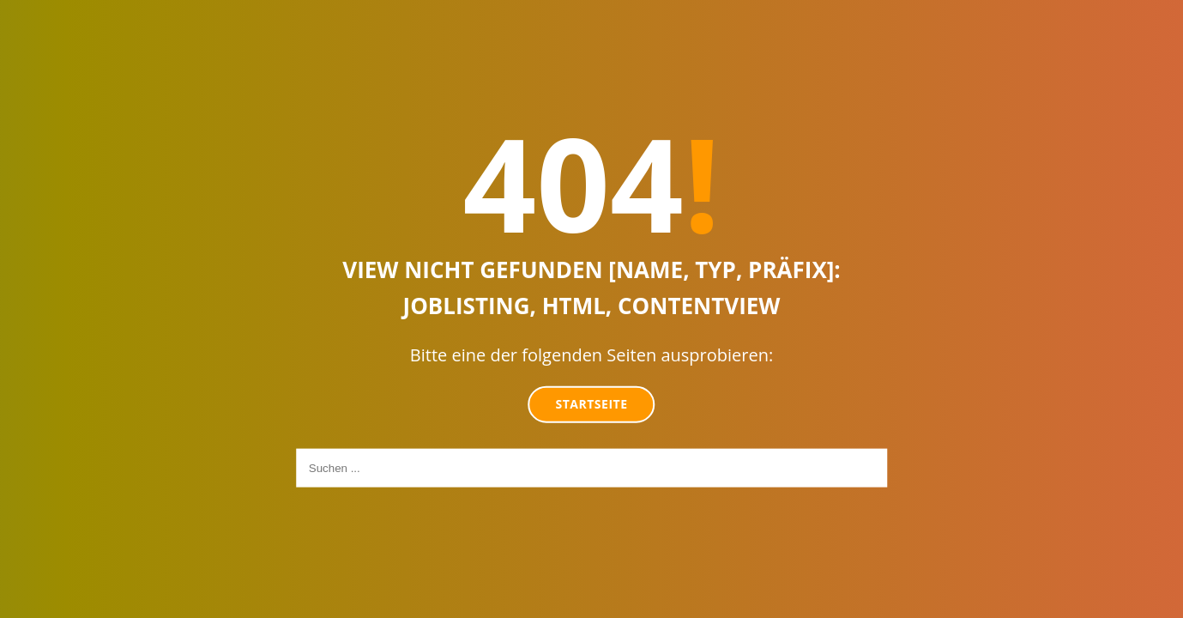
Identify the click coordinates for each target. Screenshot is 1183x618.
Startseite (592, 404)
